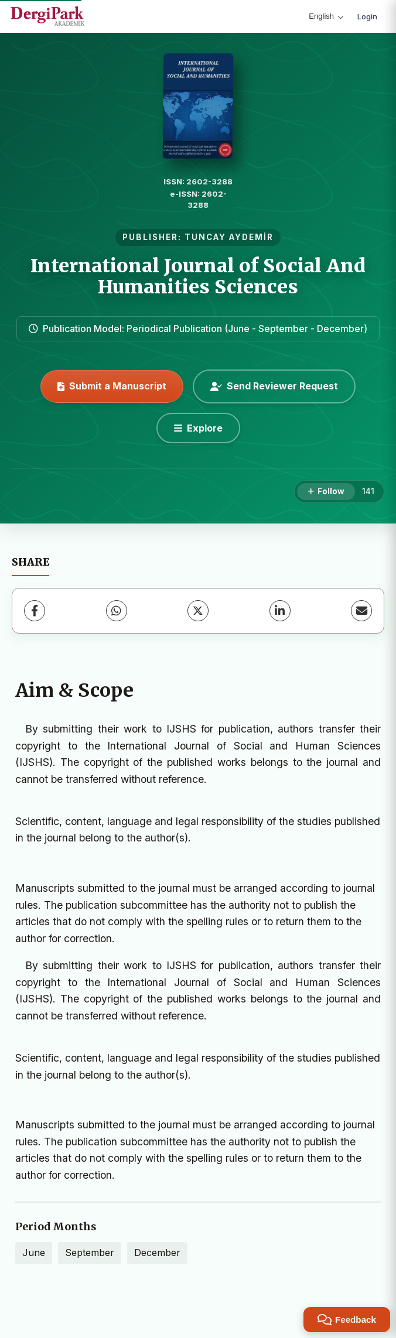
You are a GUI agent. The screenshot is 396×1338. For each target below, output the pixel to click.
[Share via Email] (361, 610)
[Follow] (326, 492)
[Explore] (198, 428)
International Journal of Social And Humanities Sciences (198, 276)
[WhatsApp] (116, 610)
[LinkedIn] (280, 610)
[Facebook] (34, 610)
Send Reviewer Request (274, 386)
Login (367, 16)
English (326, 16)
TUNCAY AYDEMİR (229, 237)
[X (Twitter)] (198, 610)
